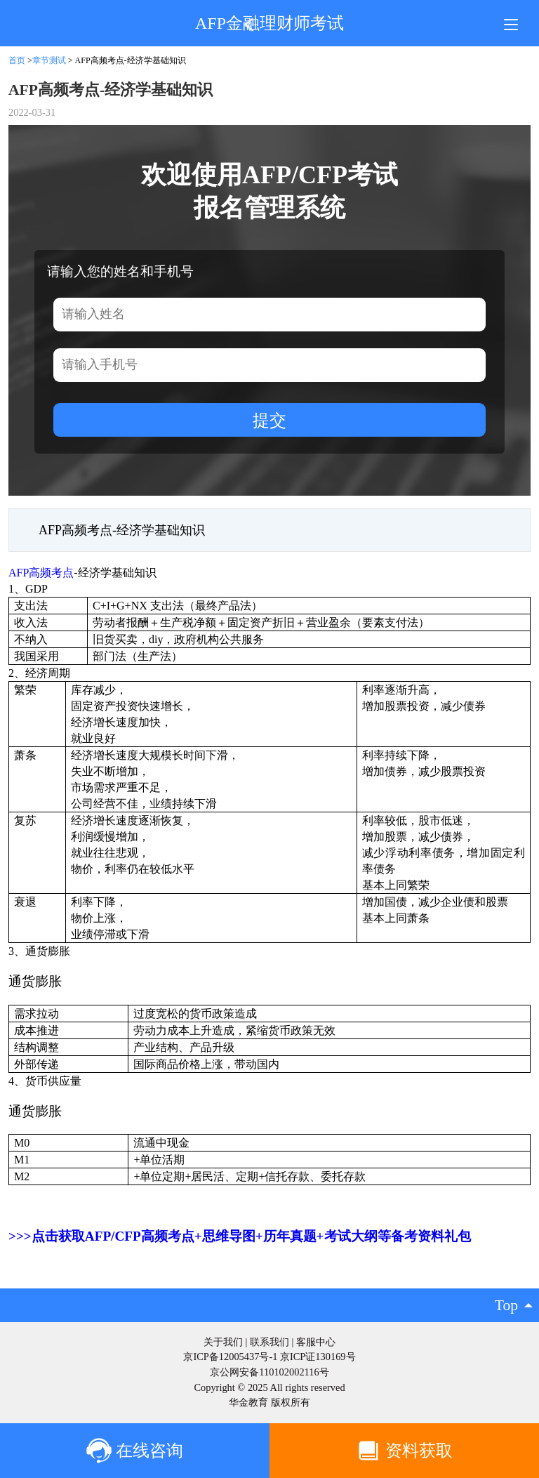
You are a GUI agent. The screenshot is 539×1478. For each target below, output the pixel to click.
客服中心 (315, 1341)
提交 (269, 420)
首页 (16, 60)
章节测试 (49, 60)
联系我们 (269, 1341)
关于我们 (223, 1341)
